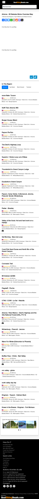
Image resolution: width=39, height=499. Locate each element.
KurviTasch (5, 481)
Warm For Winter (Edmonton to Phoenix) (16, 341)
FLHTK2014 (5, 399)
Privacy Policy (23, 493)
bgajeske (4, 174)
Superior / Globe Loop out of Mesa (14, 157)
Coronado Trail (7, 263)
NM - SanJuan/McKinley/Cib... (18, 362)
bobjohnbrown (5, 227)
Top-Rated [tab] (12, 87)
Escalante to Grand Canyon (12, 181)
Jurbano (4, 333)
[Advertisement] (19, 38)
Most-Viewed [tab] (20, 87)
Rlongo (5, 472)
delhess (5, 477)
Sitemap (17, 493)
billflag (3, 292)
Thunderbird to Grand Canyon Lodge (15, 169)
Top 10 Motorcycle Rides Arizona (22, 17)
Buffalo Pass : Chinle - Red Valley (14, 356)
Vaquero (5, 476)
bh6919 (4, 268)
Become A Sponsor (7, 452)
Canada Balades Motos (27, 346)
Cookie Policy (30, 493)
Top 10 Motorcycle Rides (9, 458)
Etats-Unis (24, 100)
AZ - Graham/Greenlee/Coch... (19, 114)
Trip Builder (5, 462)
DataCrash (4, 387)
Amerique (18, 100)
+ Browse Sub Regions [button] (8, 17)
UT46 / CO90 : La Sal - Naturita (13, 300)
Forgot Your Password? (8, 450)
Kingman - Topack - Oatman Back (14, 395)
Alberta (4, 348)
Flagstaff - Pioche (8, 288)
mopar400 (4, 112)
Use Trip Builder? (7, 446)
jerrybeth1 (4, 100)
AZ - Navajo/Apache (11, 101)
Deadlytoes (6, 474)
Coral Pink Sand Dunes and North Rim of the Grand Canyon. (18, 250)
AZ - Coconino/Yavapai (17, 126)
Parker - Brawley (8, 208)
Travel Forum (6, 460)
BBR (11, 472)
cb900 (3, 360)
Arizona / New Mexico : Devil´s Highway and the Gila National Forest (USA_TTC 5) (19, 314)
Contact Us (5, 465)
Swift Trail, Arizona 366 (10, 108)
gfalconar (4, 346)
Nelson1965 (5, 212)
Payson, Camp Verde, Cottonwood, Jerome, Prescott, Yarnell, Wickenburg (18, 195)
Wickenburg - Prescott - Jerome (13, 329)
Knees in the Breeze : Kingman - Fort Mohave (18, 407)
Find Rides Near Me (8, 444)
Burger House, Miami (9, 120)
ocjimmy (4, 280)
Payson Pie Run (7, 132)
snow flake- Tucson (9, 95)
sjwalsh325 (5, 241)
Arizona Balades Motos (8, 229)
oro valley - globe (8, 370)
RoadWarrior (5, 255)
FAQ (4, 454)
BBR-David (4, 305)
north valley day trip (9, 382)
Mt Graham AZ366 (8, 276)
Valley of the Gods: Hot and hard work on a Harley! (17, 221)
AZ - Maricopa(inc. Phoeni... (18, 214)
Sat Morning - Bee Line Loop (12, 237)
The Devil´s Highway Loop (11, 144)
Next (34, 424)
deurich (4, 200)
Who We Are (6, 464)
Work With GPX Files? (8, 448)
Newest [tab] (5, 87)
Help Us (5, 467)
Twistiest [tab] (28, 87)
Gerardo (5, 479)
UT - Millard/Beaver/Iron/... (17, 175)
